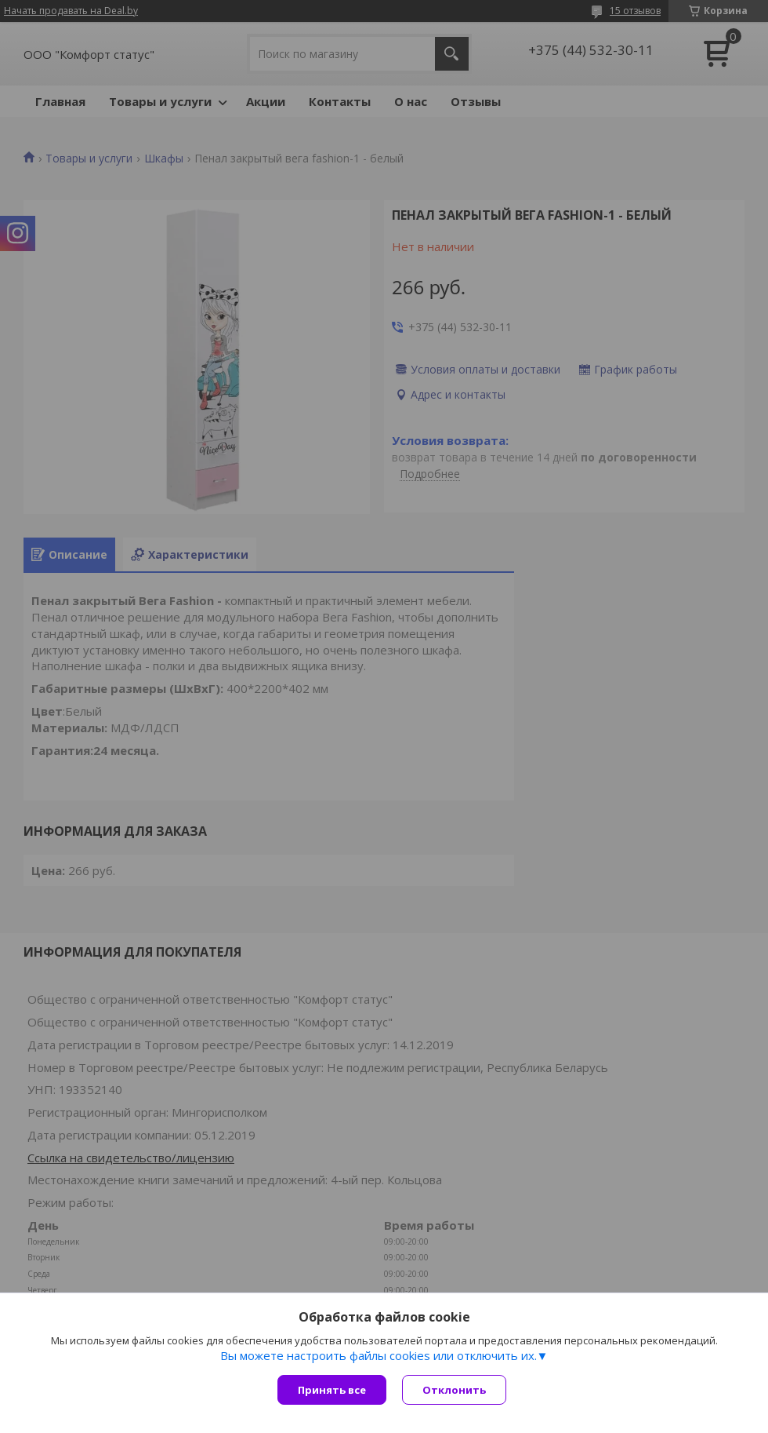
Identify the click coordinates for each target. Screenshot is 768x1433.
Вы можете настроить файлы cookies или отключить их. (378, 1355)
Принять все (332, 1390)
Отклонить (454, 1390)
